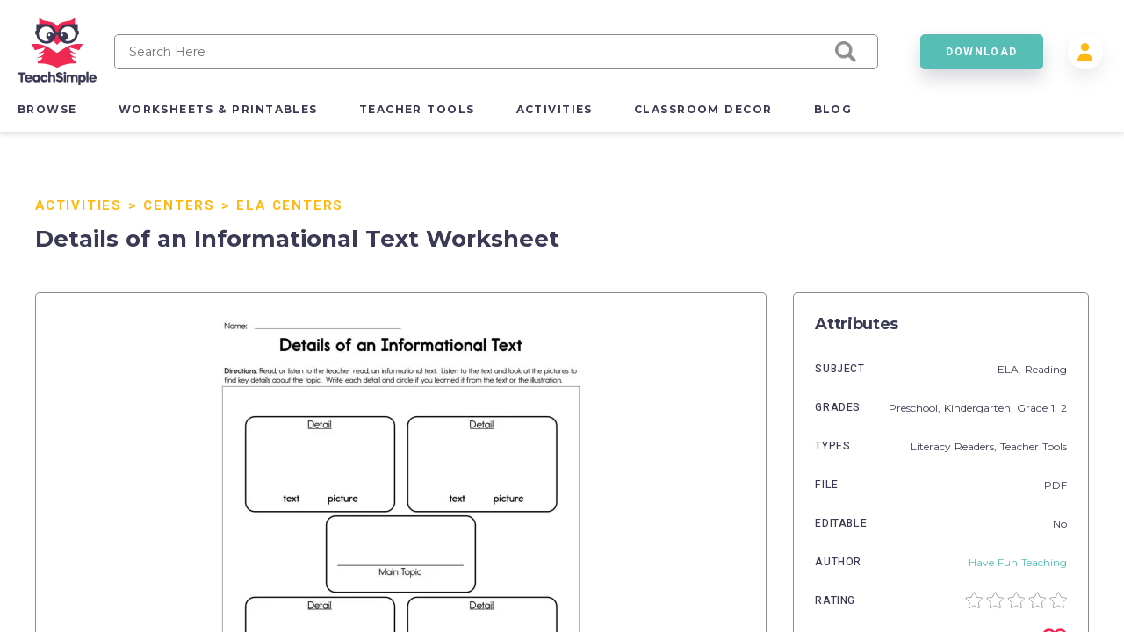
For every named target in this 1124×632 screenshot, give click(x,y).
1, (1056, 407)
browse (47, 109)
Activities (78, 205)
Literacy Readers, (955, 446)
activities (554, 109)
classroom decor (703, 109)
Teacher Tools (1033, 446)
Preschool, (916, 407)
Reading (1046, 369)
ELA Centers (289, 205)
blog (833, 109)
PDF (1055, 485)
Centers (179, 205)
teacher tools (417, 109)
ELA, (1011, 369)
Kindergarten (977, 407)
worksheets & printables (218, 109)
